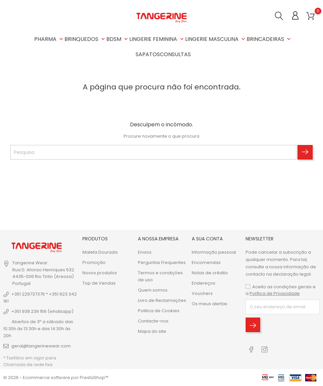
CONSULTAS (175, 54)
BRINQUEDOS (85, 39)
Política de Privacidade (275, 293)
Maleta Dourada (100, 252)
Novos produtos (99, 273)
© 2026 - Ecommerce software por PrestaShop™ (55, 377)
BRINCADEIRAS (269, 39)
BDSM (117, 39)
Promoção (94, 262)
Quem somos (152, 290)
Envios (145, 252)
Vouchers (202, 293)
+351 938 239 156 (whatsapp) (42, 311)
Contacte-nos (153, 321)
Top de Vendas (99, 283)
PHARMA (49, 39)
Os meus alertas (209, 304)
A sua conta (207, 238)
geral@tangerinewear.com (41, 346)
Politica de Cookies (158, 311)
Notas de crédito (210, 273)
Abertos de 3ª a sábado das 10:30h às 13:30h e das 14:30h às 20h (38, 329)
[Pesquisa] (153, 152)
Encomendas (206, 262)
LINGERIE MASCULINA (216, 39)
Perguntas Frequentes (162, 262)
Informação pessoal (214, 252)
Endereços (203, 283)
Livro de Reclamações (162, 300)
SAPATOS (148, 54)
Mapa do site (152, 331)
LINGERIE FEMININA (157, 39)
